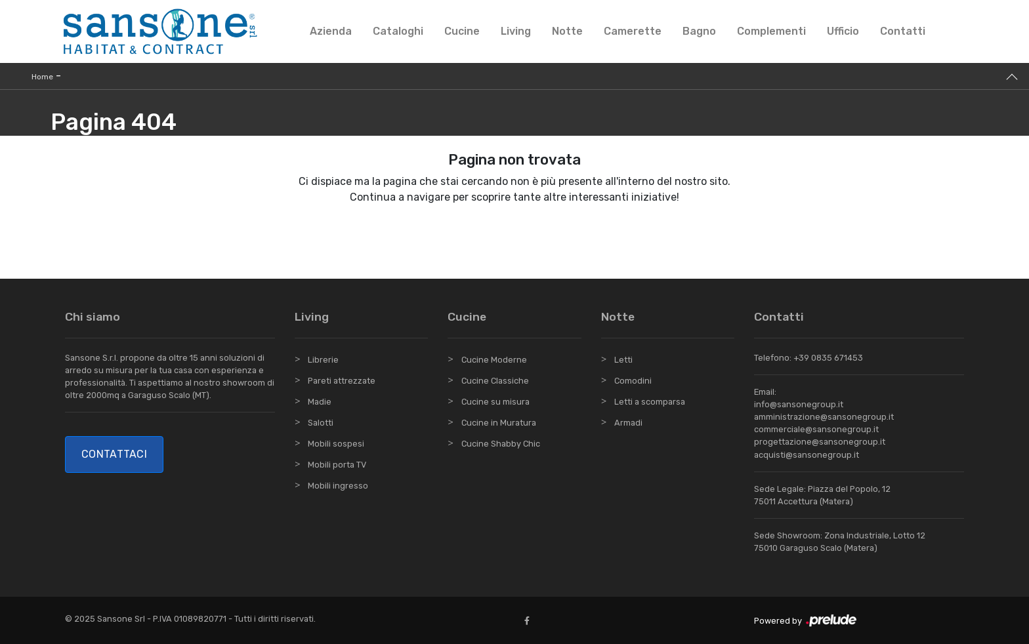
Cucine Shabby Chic (500, 444)
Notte (567, 31)
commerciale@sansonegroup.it (816, 429)
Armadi (628, 423)
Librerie (323, 360)
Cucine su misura (495, 402)
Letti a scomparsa (649, 402)
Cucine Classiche (495, 381)
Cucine (462, 31)
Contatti (902, 31)
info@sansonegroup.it (798, 404)
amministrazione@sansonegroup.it (824, 417)
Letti (623, 360)
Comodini (633, 381)
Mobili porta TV (337, 465)
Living (516, 31)
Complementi (771, 31)
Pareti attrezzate (341, 381)
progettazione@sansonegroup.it (819, 442)
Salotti (320, 423)
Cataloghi (398, 31)
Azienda (331, 31)
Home (42, 76)
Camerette (633, 31)
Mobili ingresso (338, 486)
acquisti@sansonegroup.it (806, 455)
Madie (319, 402)
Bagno (699, 31)
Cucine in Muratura (498, 423)
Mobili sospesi (336, 444)
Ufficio (843, 31)
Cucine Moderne (494, 360)
